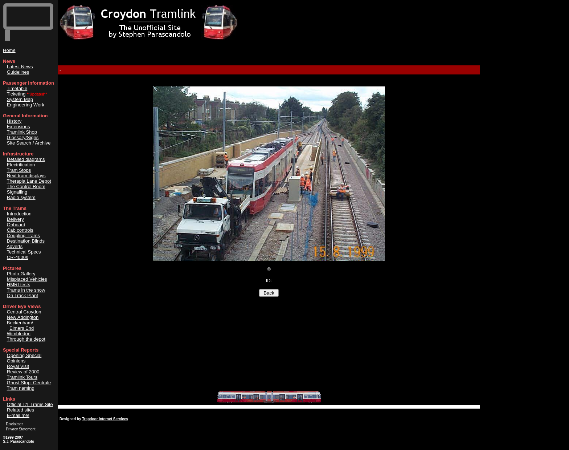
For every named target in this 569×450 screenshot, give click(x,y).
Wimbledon (18, 333)
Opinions (16, 361)
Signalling (17, 192)
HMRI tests (18, 284)
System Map (20, 99)
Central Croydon (24, 312)
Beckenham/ (20, 322)
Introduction (19, 213)
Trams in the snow (26, 290)
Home (9, 50)
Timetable (17, 88)
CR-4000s (17, 257)
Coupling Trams (23, 235)
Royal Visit (18, 366)
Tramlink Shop (22, 132)
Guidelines (18, 72)
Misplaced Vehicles (27, 279)
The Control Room (26, 186)
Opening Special (24, 355)
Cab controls (20, 230)
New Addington (22, 317)
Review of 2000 (23, 371)
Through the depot (26, 339)
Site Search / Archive (29, 143)
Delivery (15, 219)
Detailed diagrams (26, 159)
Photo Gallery (21, 273)
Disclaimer (14, 424)
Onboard (16, 224)
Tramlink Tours (22, 377)
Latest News (20, 66)
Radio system (21, 197)
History (14, 121)
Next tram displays (26, 175)
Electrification (21, 164)
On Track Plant (22, 295)
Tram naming (20, 388)
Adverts (14, 246)
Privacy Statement (20, 429)
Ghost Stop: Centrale (29, 382)
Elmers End (21, 328)
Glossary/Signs (22, 137)
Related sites (20, 410)
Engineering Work (25, 105)
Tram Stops (19, 170)
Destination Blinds (26, 241)
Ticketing (16, 94)
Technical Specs (24, 252)
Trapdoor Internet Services (105, 419)
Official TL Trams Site (30, 404)
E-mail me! (18, 415)
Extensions (18, 126)
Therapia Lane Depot (29, 181)
